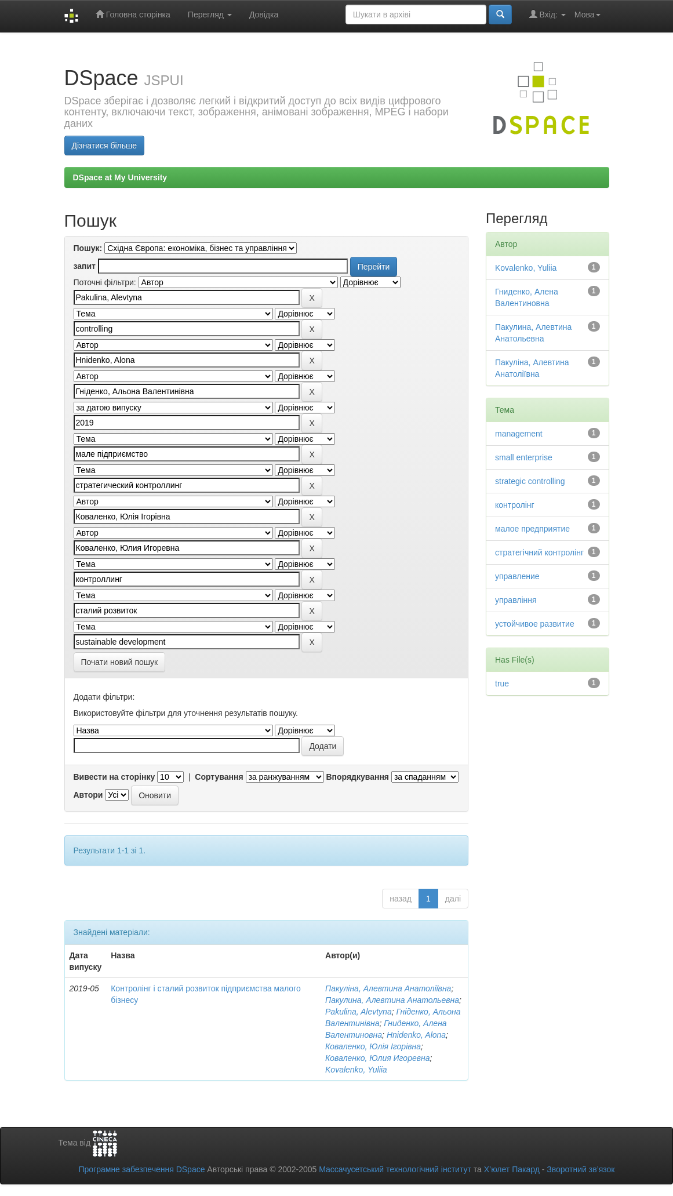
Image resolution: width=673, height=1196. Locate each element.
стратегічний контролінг (539, 552)
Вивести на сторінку (114, 776)
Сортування (219, 776)
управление (517, 576)
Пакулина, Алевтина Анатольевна (392, 1000)
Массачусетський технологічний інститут (395, 1169)
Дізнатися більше (104, 145)
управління (516, 600)
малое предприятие (532, 528)
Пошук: (88, 248)
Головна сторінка (133, 14)
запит (85, 266)
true (502, 683)
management (519, 433)
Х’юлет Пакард (512, 1169)
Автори (88, 794)
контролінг (514, 505)
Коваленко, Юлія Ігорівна (373, 1046)
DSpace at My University (120, 177)
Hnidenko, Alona (416, 1034)
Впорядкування (357, 776)
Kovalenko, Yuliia (356, 1069)
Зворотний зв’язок (580, 1169)
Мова (587, 14)
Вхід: (547, 14)
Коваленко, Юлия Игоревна (377, 1058)
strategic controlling (530, 481)
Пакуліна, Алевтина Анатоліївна (388, 988)
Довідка (263, 14)
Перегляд (210, 14)
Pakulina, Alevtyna (358, 1011)
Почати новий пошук (119, 662)
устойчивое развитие (534, 623)
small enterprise (523, 457)
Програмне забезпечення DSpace (141, 1169)
